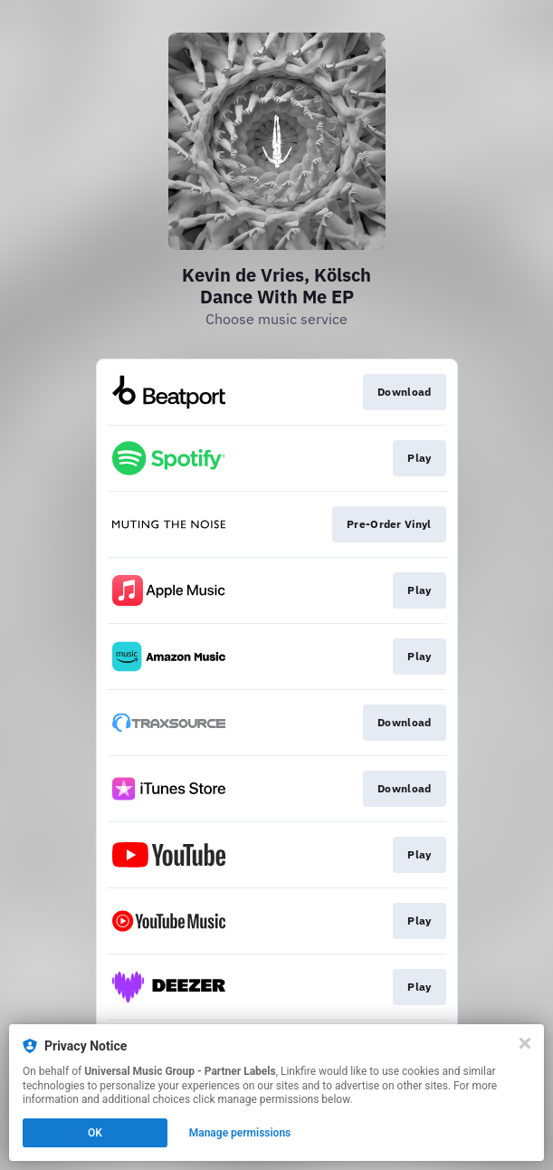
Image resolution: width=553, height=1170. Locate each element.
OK (95, 1133)
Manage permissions (240, 1133)
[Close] (524, 1043)
